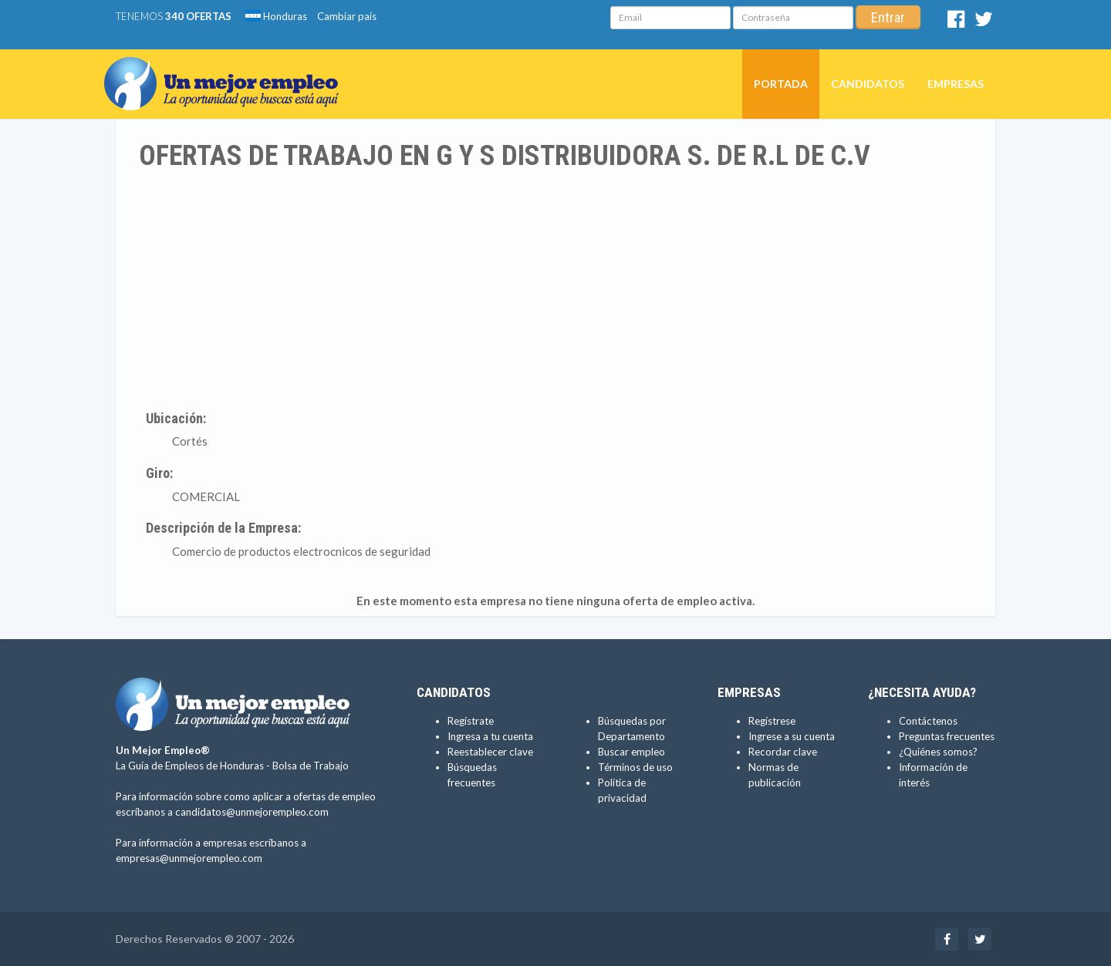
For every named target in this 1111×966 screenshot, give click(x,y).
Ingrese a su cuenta (791, 736)
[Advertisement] (555, 287)
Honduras (276, 16)
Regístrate (470, 721)
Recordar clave (782, 752)
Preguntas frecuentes (946, 736)
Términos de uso (635, 767)
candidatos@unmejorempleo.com (252, 812)
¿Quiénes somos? (938, 752)
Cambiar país (347, 16)
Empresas (955, 83)
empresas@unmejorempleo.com (189, 858)
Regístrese (771, 721)
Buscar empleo (631, 752)
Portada (781, 83)
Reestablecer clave (490, 752)
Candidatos (867, 83)
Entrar (888, 17)
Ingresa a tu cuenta (490, 736)
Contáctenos (928, 721)
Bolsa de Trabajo (310, 765)
